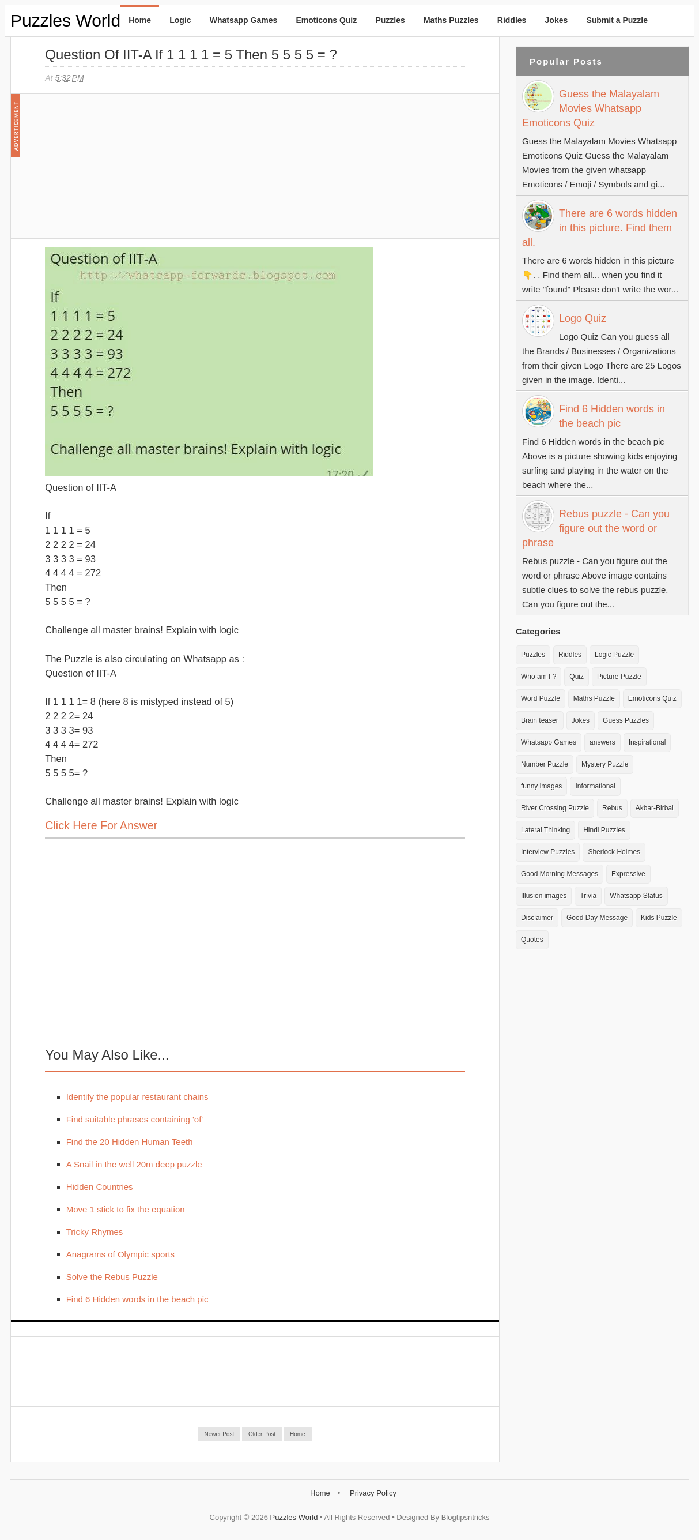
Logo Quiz (582, 318)
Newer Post (219, 1434)
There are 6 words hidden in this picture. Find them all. (599, 228)
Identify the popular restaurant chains (137, 1097)
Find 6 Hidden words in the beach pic (137, 1299)
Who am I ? (538, 677)
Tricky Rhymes (94, 1232)
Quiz (576, 677)
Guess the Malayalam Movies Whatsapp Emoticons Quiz (590, 108)
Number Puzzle (544, 764)
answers (602, 742)
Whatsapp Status (636, 896)
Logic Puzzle (614, 655)
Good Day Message (597, 918)
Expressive (628, 874)
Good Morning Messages (559, 874)
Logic (180, 20)
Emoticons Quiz (326, 20)
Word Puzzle (540, 698)
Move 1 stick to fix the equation (125, 1209)
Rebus (612, 808)
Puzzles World (65, 20)
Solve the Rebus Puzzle (112, 1277)
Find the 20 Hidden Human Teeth (129, 1142)
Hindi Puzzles (604, 830)
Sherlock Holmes (614, 852)
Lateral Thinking (545, 830)
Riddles (512, 20)
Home (140, 20)
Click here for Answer (101, 825)
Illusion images (543, 896)
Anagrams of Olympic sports (120, 1254)
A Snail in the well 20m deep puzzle (134, 1164)
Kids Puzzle (659, 918)
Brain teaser (539, 720)
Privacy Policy (373, 1493)
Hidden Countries (99, 1187)
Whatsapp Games (243, 20)
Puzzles (390, 20)
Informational (595, 786)
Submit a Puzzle (617, 20)
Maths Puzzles (451, 20)
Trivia (588, 896)
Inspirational (647, 742)
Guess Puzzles (626, 720)
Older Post (261, 1434)
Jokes (556, 20)
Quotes (532, 940)
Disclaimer (537, 918)
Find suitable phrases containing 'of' (134, 1119)
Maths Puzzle (594, 698)
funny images (541, 786)
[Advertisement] (131, 172)
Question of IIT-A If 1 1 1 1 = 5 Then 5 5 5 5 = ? (191, 54)
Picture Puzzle (619, 677)
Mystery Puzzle (604, 764)
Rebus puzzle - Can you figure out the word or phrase (596, 528)
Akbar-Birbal (655, 808)
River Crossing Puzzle (555, 808)
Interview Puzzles (548, 852)
